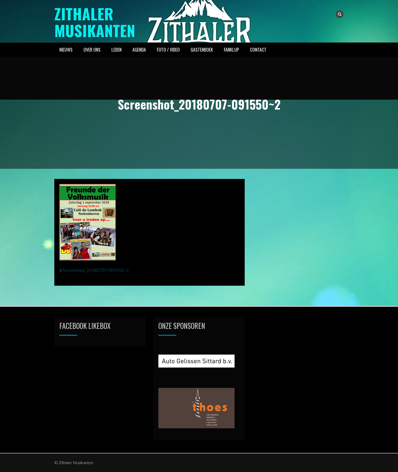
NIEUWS (66, 49)
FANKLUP (231, 49)
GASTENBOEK (202, 49)
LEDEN (116, 49)
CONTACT (258, 49)
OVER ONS (92, 49)
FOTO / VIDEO (168, 49)
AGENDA (139, 49)
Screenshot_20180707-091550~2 (96, 270)
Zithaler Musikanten (94, 21)
